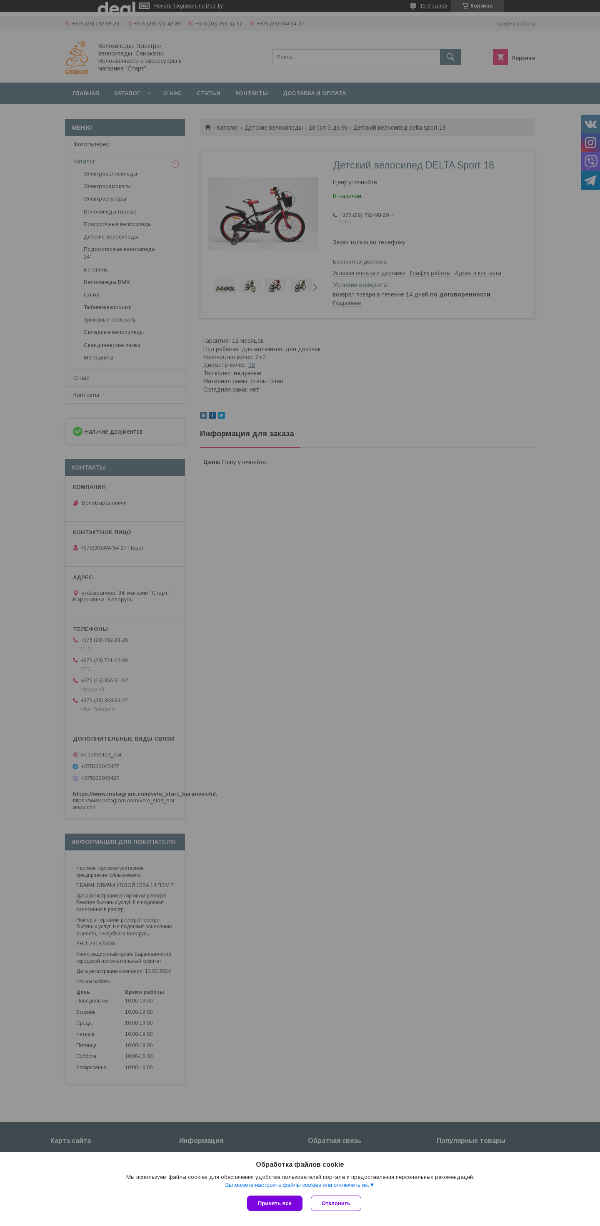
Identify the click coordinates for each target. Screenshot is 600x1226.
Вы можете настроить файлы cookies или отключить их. (297, 1185)
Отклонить (336, 1203)
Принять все (275, 1203)
